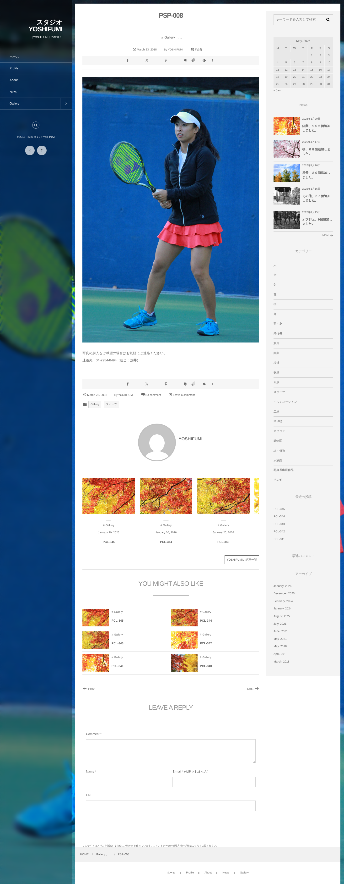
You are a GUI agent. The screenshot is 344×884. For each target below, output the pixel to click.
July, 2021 (280, 623)
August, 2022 (282, 616)
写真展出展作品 (284, 470)
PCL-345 (109, 545)
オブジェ (279, 431)
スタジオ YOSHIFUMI (45, 26)
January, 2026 (282, 586)
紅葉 (276, 353)
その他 (278, 479)
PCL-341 (118, 669)
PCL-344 (166, 545)
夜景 (276, 372)
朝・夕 (278, 323)
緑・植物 (279, 450)
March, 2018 (282, 661)
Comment (92, 734)
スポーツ (111, 404)
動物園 (278, 440)
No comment (153, 395)
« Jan (277, 90)
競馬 (276, 343)
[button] (36, 125)
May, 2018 (280, 646)
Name (90, 771)
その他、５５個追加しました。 (316, 198)
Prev (88, 689)
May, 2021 (280, 639)
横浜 (276, 363)
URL (89, 795)
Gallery (169, 37)
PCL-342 (206, 647)
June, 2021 (281, 631)
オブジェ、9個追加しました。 (317, 222)
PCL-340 (206, 669)
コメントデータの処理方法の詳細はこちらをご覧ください (184, 846)
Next (253, 689)
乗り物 (278, 421)
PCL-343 (223, 545)
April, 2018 (280, 654)
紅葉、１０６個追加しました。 (316, 128)
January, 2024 (282, 608)
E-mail (176, 771)
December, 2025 (284, 593)
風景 (276, 382)
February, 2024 (283, 601)
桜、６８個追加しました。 (316, 151)
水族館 (278, 460)
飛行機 (278, 333)
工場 (276, 411)
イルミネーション (285, 401)
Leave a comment (184, 395)
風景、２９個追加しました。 (316, 175)
